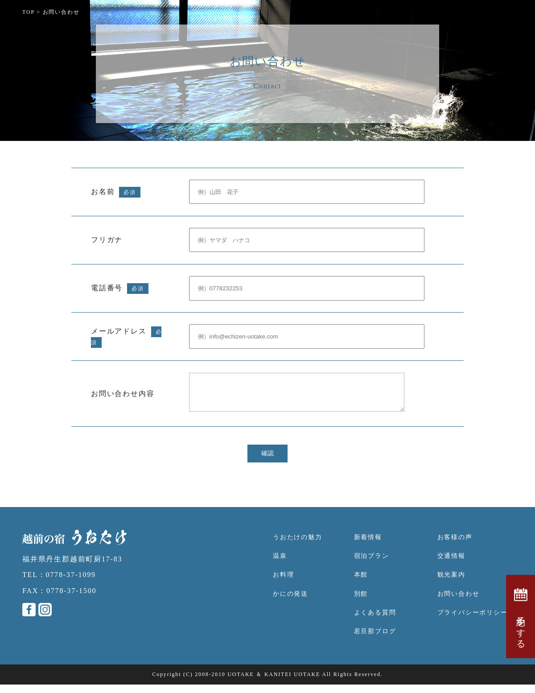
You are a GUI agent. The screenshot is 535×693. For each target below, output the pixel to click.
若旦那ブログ (375, 639)
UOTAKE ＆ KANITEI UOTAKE (273, 683)
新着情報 (368, 545)
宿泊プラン (371, 564)
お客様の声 (455, 545)
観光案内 (451, 583)
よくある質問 (375, 620)
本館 (361, 583)
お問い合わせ (458, 601)
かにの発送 (290, 601)
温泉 (280, 564)
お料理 (283, 583)
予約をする (520, 616)
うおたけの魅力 (297, 545)
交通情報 (451, 564)
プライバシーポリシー (472, 620)
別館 (361, 601)
